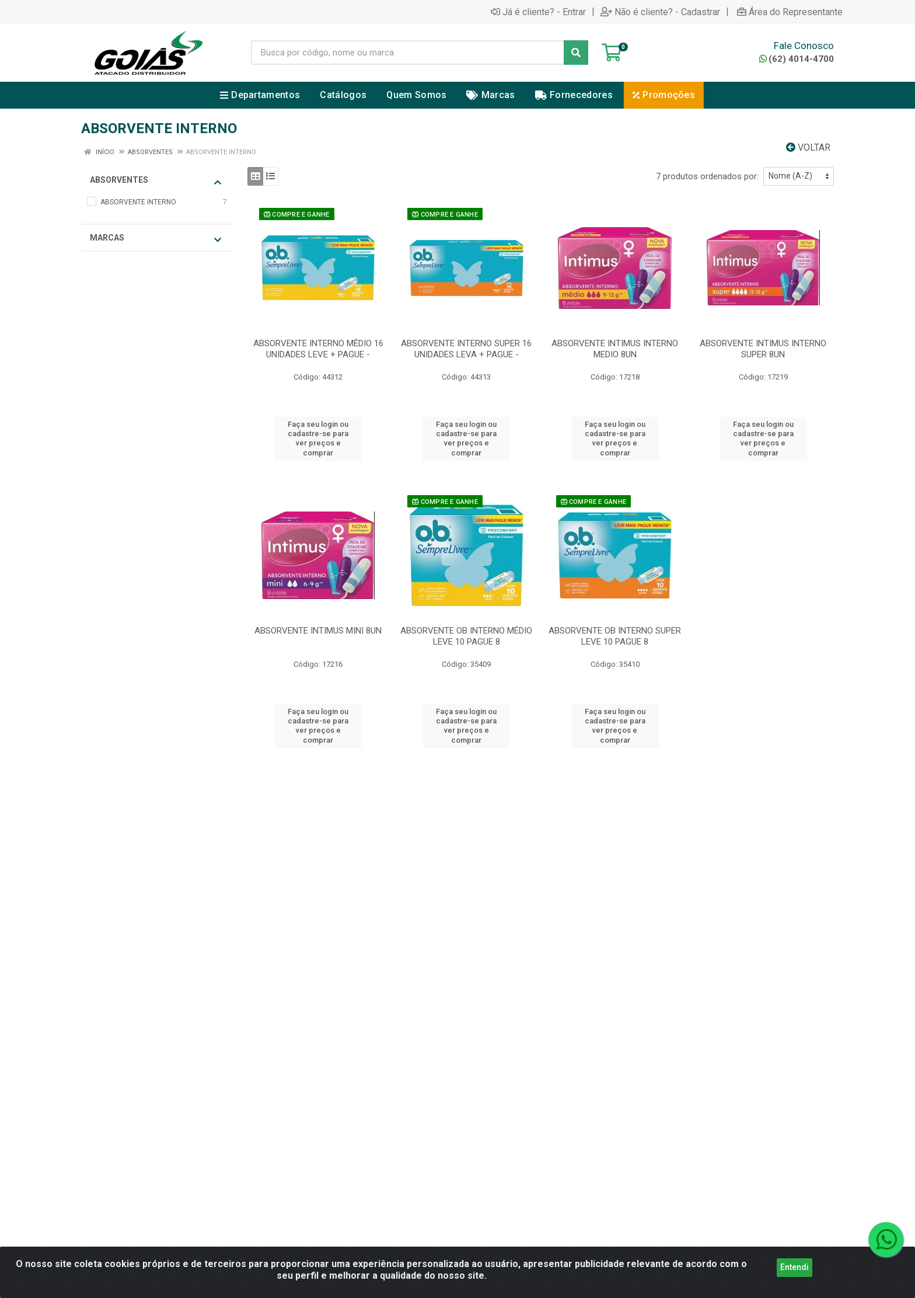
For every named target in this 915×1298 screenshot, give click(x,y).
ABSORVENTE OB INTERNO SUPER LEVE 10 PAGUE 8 (615, 636)
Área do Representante (790, 11)
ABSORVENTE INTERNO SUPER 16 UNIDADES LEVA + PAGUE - (466, 349)
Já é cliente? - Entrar (538, 11)
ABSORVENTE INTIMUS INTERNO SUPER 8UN (763, 349)
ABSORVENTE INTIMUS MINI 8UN (318, 630)
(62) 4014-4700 (796, 59)
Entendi (794, 1283)
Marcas (155, 238)
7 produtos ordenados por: (707, 176)
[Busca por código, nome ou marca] (407, 52)
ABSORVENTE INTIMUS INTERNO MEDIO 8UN (614, 349)
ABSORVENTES (155, 180)
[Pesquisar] (576, 52)
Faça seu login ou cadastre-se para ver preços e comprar (318, 438)
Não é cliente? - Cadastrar (660, 11)
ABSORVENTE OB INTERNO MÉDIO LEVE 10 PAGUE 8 (466, 636)
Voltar (808, 147)
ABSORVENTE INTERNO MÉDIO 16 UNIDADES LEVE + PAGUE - (318, 349)
